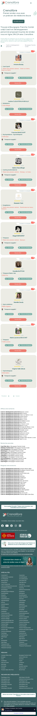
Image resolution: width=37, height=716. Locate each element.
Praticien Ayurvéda (23, 611)
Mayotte (12, 486)
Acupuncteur (22, 575)
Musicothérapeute (23, 606)
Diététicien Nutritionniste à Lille (26, 688)
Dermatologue (4, 589)
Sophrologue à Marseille (24, 677)
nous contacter (10, 706)
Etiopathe (3, 595)
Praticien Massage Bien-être (7, 620)
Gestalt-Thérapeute (23, 596)
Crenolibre (4, 521)
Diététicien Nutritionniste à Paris (26, 679)
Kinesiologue (22, 602)
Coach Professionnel (5, 584)
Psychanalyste (22, 631)
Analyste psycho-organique (7, 577)
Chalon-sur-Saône (17, 415)
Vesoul (14, 431)
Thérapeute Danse (5, 644)
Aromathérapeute (23, 577)
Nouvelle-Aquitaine (15, 490)
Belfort (14, 413)
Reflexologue (4, 636)
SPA (2, 638)
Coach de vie (22, 584)
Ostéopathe (3, 611)
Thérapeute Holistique (6, 645)
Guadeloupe (13, 477)
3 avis (22, 335)
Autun (14, 436)
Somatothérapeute (23, 640)
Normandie (13, 488)
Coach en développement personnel (12, 45)
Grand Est (12, 476)
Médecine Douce (4, 607)
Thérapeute (21, 642)
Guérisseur (21, 598)
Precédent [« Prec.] (6, 396)
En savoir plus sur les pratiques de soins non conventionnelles (17, 554)
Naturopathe (22, 607)
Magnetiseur (22, 604)
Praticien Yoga (4, 629)
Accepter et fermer (18, 713)
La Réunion (13, 483)
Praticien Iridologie (5, 618)
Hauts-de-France (14, 480)
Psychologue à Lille (23, 680)
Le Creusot (15, 424)
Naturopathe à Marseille (24, 682)
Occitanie (12, 491)
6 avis (22, 268)
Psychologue (4, 633)
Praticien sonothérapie (6, 631)
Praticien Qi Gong (23, 624)
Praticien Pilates (4, 624)
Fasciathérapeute (23, 595)
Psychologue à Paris (5, 677)
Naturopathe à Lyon (5, 679)
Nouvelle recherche (18, 21)
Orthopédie (21, 609)
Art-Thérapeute (4, 578)
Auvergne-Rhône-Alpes (16, 468)
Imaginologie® (22, 600)
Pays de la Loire (14, 493)
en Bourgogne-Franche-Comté (13, 446)
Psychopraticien (4, 635)
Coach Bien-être (22, 582)
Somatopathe (4, 640)
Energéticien (22, 591)
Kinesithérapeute (5, 604)
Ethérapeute (22, 593)
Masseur (3, 606)
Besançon (14, 412)
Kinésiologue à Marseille (6, 688)
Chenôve (14, 434)
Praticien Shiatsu (22, 625)
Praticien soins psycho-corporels (26, 629)
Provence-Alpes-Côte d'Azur (17, 494)
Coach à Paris (4, 686)
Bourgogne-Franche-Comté (30, 45)
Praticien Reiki (4, 625)
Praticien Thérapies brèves (25, 627)
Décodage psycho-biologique (7, 591)
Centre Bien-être (22, 580)
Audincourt (15, 433)
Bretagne (12, 471)
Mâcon (14, 419)
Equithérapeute (4, 593)
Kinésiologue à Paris (5, 682)
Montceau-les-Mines (17, 427)
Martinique (13, 485)
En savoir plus (8, 710)
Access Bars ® (4, 575)
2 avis (22, 366)
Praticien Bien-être (5, 613)
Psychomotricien (22, 633)
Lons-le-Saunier (16, 428)
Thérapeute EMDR (23, 644)
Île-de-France (13, 482)
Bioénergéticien (4, 580)
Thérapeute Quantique (6, 647)
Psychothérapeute (23, 635)
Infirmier (3, 602)
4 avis (22, 300)
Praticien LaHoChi (23, 618)
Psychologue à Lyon (23, 686)
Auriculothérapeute (23, 578)
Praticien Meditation (23, 620)
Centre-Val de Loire (15, 473)
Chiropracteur (4, 582)
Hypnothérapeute (5, 600)
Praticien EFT (22, 615)
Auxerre (14, 416)
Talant (13, 439)
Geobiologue (4, 596)
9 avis (22, 200)
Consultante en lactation (6, 587)
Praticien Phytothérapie (24, 622)
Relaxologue (21, 636)
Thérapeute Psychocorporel (25, 645)
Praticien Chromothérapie (6, 615)
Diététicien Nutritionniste (24, 589)
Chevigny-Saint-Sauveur (18, 437)
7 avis (22, 233)
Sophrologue (4, 642)
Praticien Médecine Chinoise (7, 622)
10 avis (22, 130)
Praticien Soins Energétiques (7, 627)
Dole (13, 422)
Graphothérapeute (5, 598)
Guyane (12, 479)
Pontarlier (14, 430)
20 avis (22, 62)
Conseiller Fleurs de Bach (24, 586)
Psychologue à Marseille (6, 684)
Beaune (14, 425)
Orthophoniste (4, 609)
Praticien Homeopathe (24, 616)
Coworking (21, 587)
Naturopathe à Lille (23, 684)
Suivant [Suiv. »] (16, 396)
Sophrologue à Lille (5, 680)
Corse (11, 474)
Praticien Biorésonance (24, 613)
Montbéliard (15, 421)
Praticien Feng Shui (5, 616)
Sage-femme (22, 638)
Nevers (14, 418)
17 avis (22, 99)
